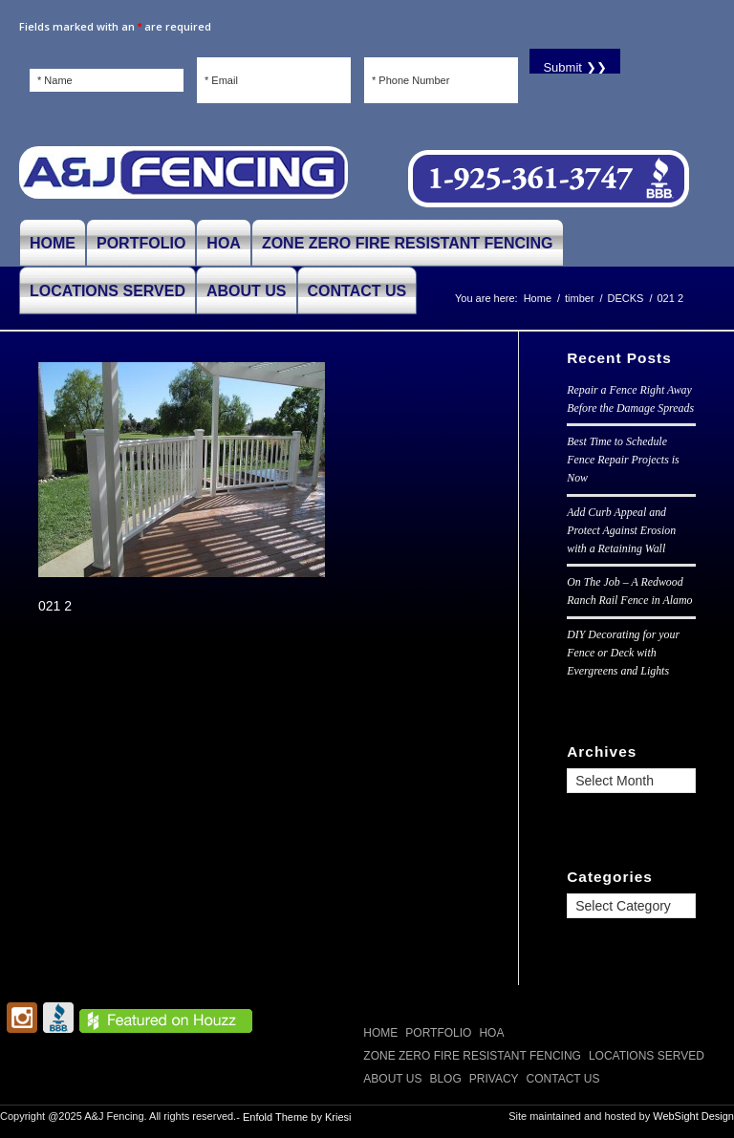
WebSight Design (693, 1116)
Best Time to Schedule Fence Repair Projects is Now (623, 459)
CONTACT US (563, 1078)
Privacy (494, 1078)
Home (380, 1033)
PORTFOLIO (438, 1033)
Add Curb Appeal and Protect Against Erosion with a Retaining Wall (621, 530)
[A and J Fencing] (183, 179)
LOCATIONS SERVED (646, 1056)
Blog (445, 1078)
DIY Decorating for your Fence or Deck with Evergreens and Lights (623, 652)
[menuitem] (52, 243)
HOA (491, 1033)
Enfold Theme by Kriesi (297, 1117)
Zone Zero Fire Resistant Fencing (472, 1056)
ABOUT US (392, 1078)
